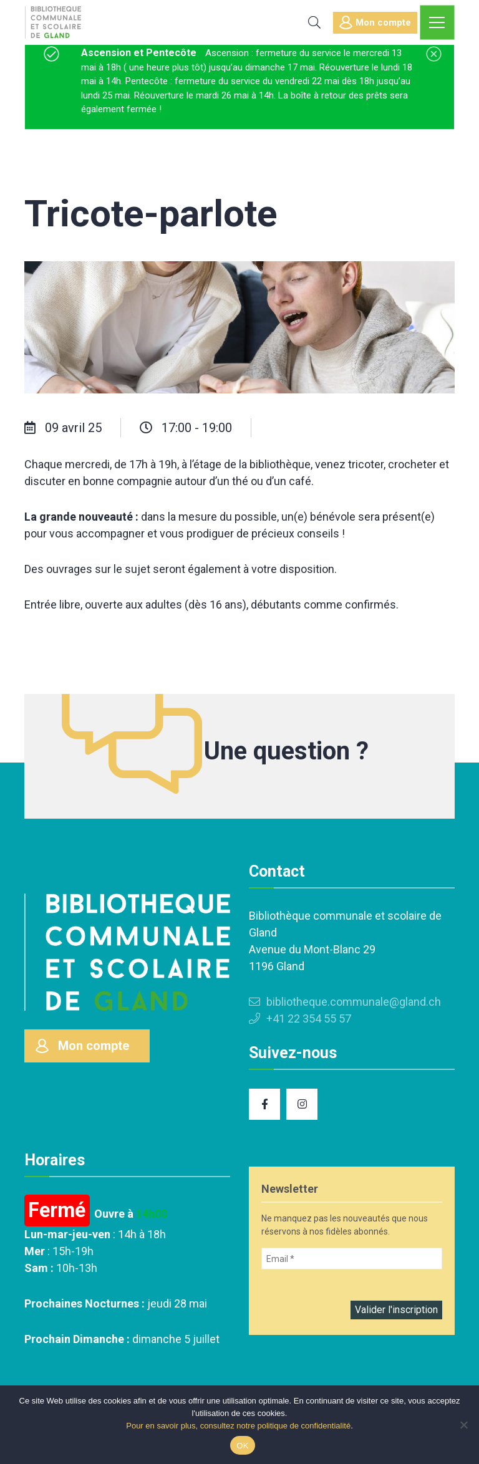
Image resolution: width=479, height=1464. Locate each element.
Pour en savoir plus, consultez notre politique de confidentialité (238, 1425)
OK (242, 1445)
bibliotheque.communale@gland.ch (345, 1001)
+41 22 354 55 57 (300, 1018)
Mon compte (375, 22)
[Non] (463, 1424)
